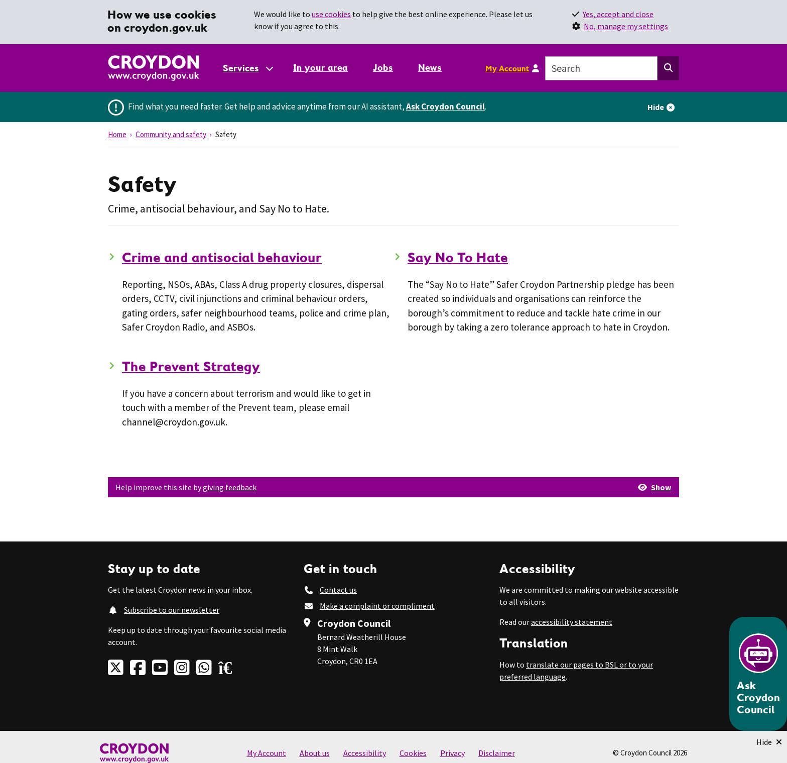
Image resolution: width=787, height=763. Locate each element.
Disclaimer (496, 753)
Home (117, 134)
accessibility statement (571, 622)
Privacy (452, 753)
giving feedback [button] (229, 487)
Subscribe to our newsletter (171, 610)
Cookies (413, 753)
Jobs (383, 67)
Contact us (338, 590)
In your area (320, 67)
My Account (507, 68)
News (430, 67)
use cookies (331, 14)
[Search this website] (668, 68)
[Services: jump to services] (247, 68)
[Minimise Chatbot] (769, 742)
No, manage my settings (626, 26)
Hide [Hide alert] (655, 107)
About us (315, 753)
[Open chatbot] (758, 674)
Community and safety (171, 134)
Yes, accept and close (618, 14)
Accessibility (364, 753)
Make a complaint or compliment (377, 606)
